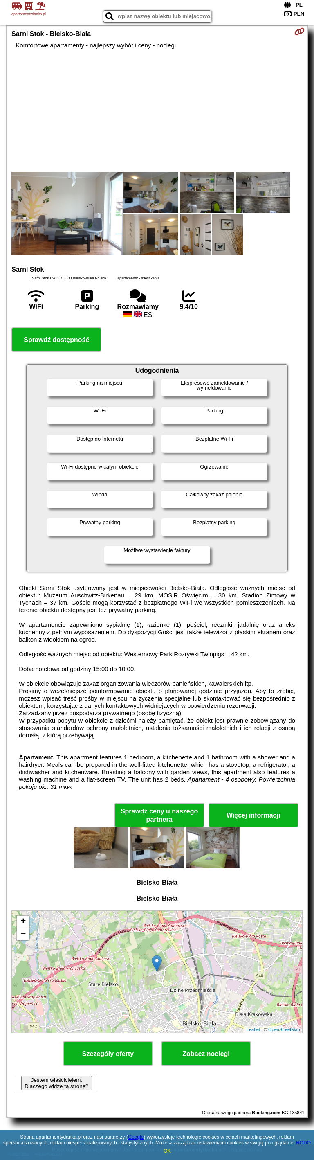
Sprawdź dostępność (56, 339)
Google (136, 1137)
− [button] (23, 934)
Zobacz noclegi (206, 1053)
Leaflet (253, 1029)
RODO (303, 1143)
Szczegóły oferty (108, 1053)
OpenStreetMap (284, 1029)
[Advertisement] (156, 110)
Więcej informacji (253, 815)
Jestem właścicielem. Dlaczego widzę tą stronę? (56, 1083)
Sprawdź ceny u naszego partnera (159, 815)
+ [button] (23, 922)
